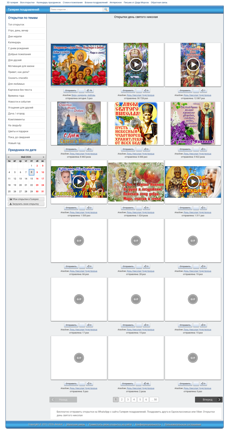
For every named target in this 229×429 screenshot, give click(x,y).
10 (42, 172)
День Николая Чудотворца (140, 95)
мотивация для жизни (21, 66)
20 (20, 185)
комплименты (16, 119)
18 (9, 185)
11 (9, 178)
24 (42, 185)
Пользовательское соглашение (183, 424)
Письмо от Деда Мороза (136, 2)
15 (31, 178)
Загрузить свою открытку (24, 203)
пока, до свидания (19, 137)
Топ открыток (16, 24)
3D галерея (12, 2)
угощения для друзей (20, 107)
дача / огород (16, 113)
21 (26, 185)
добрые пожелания (19, 54)
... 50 (154, 399)
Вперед (207, 399)
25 (9, 191)
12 (15, 178)
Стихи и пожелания (73, 2)
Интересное (116, 2)
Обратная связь (159, 2)
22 (31, 185)
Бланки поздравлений (96, 2)
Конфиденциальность (148, 424)
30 (37, 191)
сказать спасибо (18, 77)
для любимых (16, 83)
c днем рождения (18, 48)
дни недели (15, 36)
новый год (14, 143)
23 (37, 185)
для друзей (15, 60)
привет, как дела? (18, 72)
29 (31, 191)
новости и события (19, 101)
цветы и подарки (18, 131)
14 (26, 178)
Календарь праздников (49, 2)
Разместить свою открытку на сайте (110, 424)
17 (42, 178)
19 (15, 185)
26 (15, 191)
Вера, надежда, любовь (83, 95)
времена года (16, 95)
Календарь (14, 42)
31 (42, 191)
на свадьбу (15, 125)
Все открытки (27, 2)
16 (37, 178)
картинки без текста (20, 89)
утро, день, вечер (18, 30)
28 (26, 191)
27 (20, 191)
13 (20, 178)
